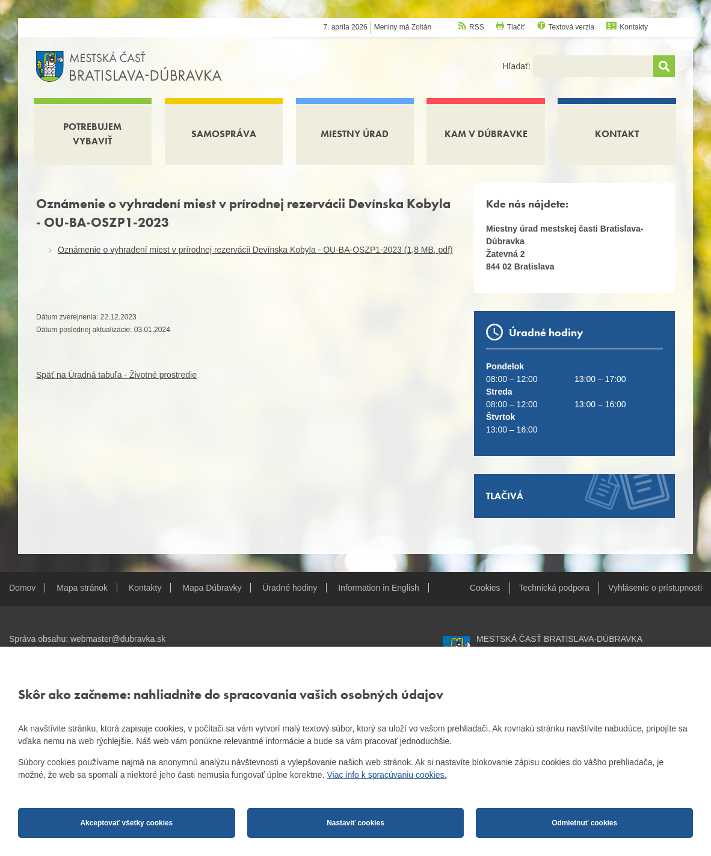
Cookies (485, 588)
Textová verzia (572, 27)
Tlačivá (504, 496)
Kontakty (634, 27)
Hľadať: (517, 66)
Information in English (378, 588)
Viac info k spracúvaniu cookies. (386, 775)
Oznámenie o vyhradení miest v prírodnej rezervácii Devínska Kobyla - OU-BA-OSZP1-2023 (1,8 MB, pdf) (255, 249)
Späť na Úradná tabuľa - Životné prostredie (116, 375)
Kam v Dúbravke (486, 134)
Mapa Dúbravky (211, 588)
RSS (476, 27)
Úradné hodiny (289, 588)
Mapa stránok (82, 588)
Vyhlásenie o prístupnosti (655, 588)
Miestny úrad (355, 134)
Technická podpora (554, 588)
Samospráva (223, 134)
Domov (22, 588)
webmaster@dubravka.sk (117, 639)
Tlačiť (516, 27)
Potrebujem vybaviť (92, 133)
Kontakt (617, 134)
